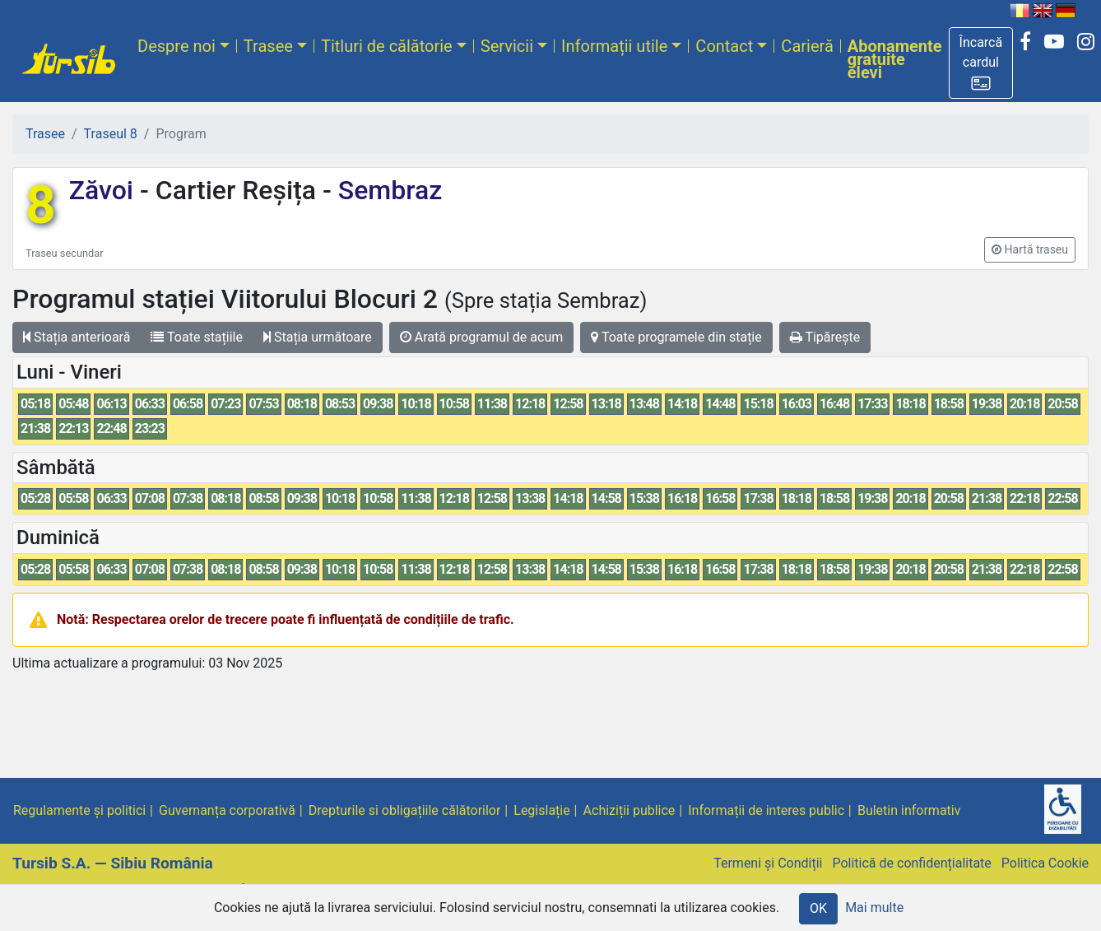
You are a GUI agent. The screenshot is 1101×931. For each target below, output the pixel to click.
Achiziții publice (629, 810)
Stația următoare (317, 337)
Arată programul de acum (481, 337)
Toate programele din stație (676, 337)
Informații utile (614, 46)
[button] (981, 63)
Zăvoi (104, 190)
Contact (724, 46)
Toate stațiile (197, 337)
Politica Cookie (1045, 863)
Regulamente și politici (79, 810)
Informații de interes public (766, 810)
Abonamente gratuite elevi (895, 59)
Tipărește (825, 337)
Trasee (268, 46)
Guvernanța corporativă (227, 810)
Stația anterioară (76, 337)
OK (818, 908)
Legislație (541, 810)
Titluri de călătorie (387, 46)
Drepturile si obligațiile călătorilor (405, 810)
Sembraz (387, 190)
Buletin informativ (909, 810)
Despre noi (176, 46)
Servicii (507, 46)
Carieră (807, 46)
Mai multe (874, 907)
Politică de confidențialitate (911, 863)
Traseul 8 (110, 134)
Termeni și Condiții (767, 863)
